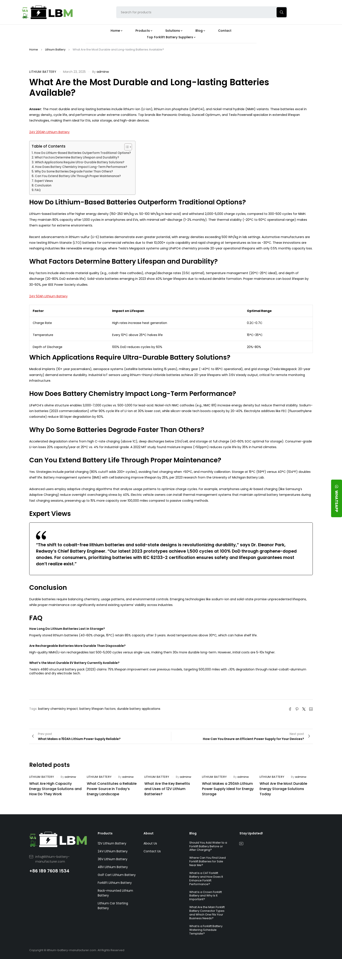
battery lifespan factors (97, 709)
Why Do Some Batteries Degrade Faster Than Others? (74, 171)
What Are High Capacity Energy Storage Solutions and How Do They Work (55, 789)
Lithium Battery (55, 49)
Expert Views (44, 181)
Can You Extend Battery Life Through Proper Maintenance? (78, 176)
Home (33, 49)
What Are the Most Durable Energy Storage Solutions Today (283, 789)
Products (105, 833)
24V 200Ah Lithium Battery (49, 132)
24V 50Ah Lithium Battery (48, 296)
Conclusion (43, 185)
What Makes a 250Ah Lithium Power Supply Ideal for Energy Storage (228, 789)
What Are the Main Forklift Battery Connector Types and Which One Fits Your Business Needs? (207, 912)
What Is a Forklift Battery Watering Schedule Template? (205, 930)
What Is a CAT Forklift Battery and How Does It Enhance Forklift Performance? (206, 878)
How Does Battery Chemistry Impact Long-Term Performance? (81, 167)
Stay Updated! (251, 833)
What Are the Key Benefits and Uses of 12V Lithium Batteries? (167, 789)
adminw (103, 72)
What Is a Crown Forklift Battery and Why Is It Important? (205, 896)
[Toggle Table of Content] (126, 147)
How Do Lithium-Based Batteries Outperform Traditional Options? (82, 153)
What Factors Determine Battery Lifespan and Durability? (77, 157)
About (149, 833)
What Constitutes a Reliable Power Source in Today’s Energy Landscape (112, 789)
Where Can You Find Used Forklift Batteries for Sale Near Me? (207, 861)
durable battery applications (138, 709)
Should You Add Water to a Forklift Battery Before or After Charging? (208, 846)
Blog (193, 833)
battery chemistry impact (58, 709)
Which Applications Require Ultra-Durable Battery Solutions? (79, 162)
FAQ (38, 190)
